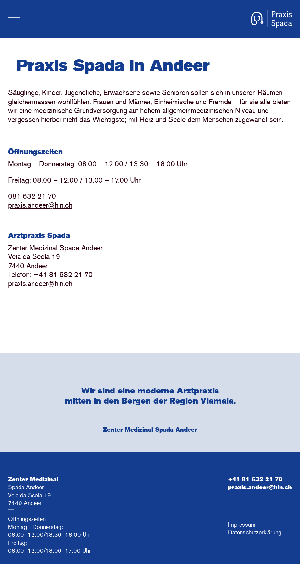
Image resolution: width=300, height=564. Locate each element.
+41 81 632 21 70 (255, 479)
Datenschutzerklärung (254, 532)
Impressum (241, 524)
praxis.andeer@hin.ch (40, 205)
